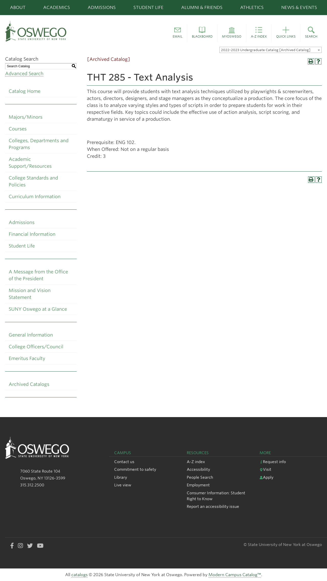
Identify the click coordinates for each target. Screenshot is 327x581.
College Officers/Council (36, 346)
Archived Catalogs (29, 384)
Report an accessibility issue (213, 506)
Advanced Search (24, 73)
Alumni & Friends (202, 7)
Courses (18, 128)
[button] (177, 33)
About (18, 7)
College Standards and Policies (33, 181)
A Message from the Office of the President (38, 275)
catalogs (79, 574)
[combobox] (270, 50)
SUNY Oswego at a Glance (38, 309)
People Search (200, 477)
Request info (273, 461)
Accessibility (198, 469)
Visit (265, 469)
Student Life (148, 7)
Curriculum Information (35, 196)
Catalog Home (24, 91)
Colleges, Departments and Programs (38, 144)
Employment (198, 485)
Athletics (252, 7)
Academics (56, 7)
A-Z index (196, 461)
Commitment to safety (135, 469)
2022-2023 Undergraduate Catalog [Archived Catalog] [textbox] (265, 50)
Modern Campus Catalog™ (234, 574)
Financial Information (32, 234)
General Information (31, 335)
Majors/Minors (25, 117)
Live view (122, 485)
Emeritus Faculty (27, 358)
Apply (266, 477)
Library (120, 477)
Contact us (124, 461)
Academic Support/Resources (30, 163)
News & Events (299, 7)
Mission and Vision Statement (30, 294)
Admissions (102, 7)
